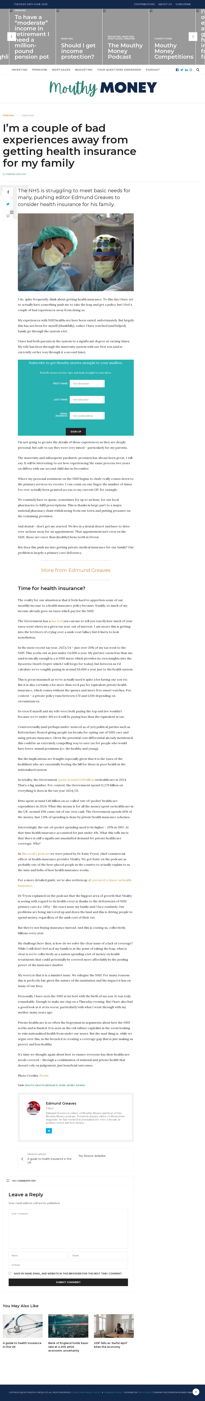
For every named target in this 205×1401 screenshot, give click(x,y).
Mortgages (115, 39)
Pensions (20, 10)
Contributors (144, 4)
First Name (60, 383)
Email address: (61, 414)
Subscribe (183, 4)
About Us (165, 4)
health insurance (46, 1085)
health (29, 1085)
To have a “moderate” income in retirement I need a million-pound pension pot (32, 36)
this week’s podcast (36, 854)
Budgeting (114, 36)
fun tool (57, 621)
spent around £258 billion (76, 780)
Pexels (43, 1075)
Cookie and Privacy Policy (86, 1392)
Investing (67, 39)
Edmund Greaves (16, 174)
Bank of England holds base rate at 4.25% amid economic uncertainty (68, 1346)
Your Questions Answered (140, 69)
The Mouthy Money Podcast (125, 51)
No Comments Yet (21, 1180)
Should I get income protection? (78, 51)
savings (80, 1085)
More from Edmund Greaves (75, 570)
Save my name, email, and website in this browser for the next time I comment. (68, 1274)
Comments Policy (113, 1392)
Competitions (163, 39)
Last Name (61, 399)
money (71, 1085)
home (62, 1085)
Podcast (173, 69)
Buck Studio (145, 1392)
